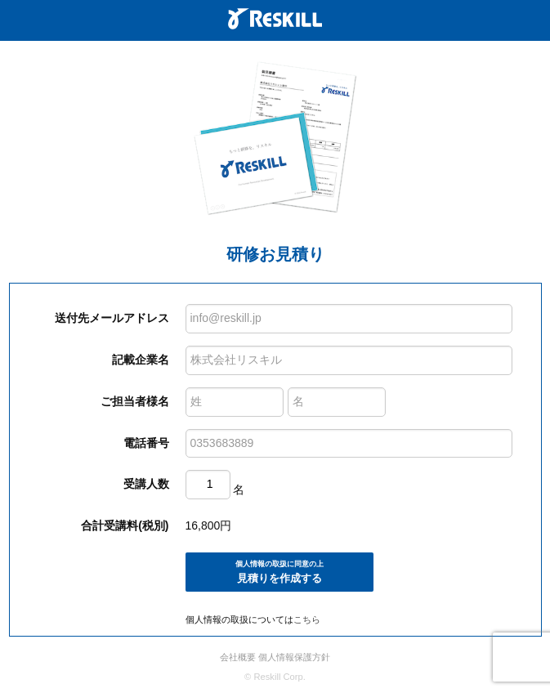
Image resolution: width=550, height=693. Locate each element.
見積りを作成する (279, 571)
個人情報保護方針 (294, 657)
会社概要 (238, 657)
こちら (306, 619)
